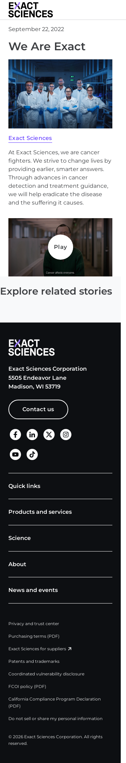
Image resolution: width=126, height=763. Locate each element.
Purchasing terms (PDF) (33, 636)
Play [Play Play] (60, 247)
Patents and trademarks (33, 661)
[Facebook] (15, 434)
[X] (49, 434)
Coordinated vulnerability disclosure (46, 673)
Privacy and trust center (33, 623)
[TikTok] (32, 454)
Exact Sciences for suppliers (37, 648)
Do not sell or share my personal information (55, 718)
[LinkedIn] (32, 434)
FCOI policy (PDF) (27, 686)
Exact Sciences (30, 138)
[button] (117, 9)
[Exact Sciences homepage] (30, 9)
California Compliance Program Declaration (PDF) (54, 702)
